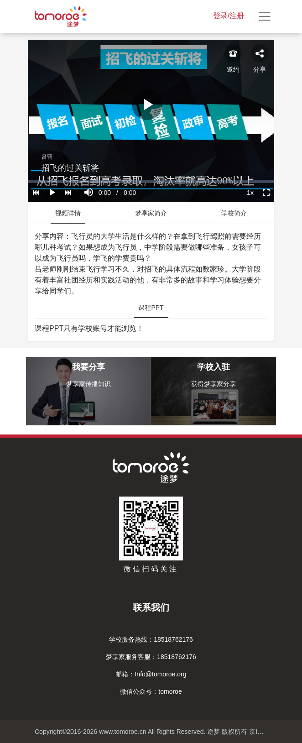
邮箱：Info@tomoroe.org (150, 674)
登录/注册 (228, 16)
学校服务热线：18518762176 (151, 639)
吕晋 (47, 157)
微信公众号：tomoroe (151, 691)
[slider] (151, 181)
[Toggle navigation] (264, 16)
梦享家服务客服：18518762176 (151, 656)
